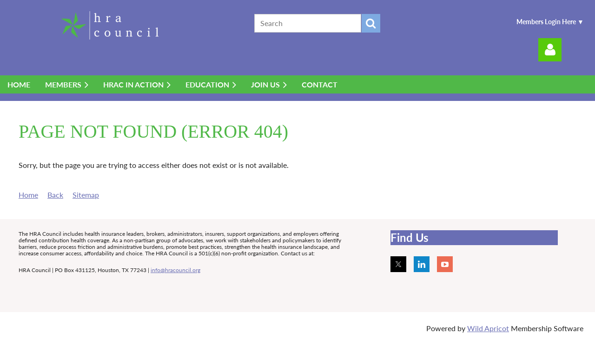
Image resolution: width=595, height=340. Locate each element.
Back (55, 194)
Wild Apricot (488, 328)
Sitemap (86, 194)
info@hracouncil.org (175, 270)
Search (371, 23)
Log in (550, 49)
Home (28, 194)
